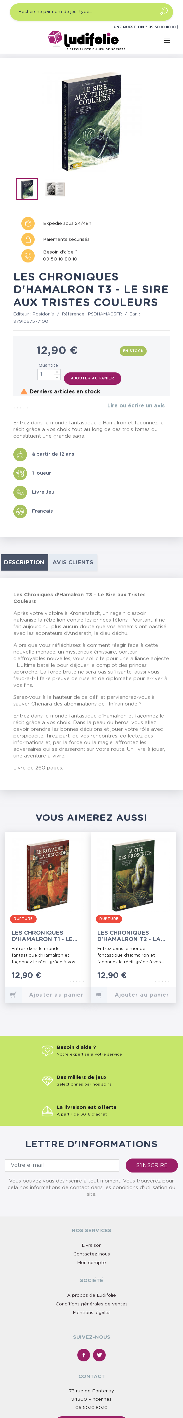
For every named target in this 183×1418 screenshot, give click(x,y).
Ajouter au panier (92, 378)
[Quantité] (49, 374)
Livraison (92, 1245)
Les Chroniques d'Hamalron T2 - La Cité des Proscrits (129, 936)
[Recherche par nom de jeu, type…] (91, 12)
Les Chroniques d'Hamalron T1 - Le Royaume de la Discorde (42, 936)
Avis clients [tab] (72, 562)
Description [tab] (24, 562)
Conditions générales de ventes (92, 1304)
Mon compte (91, 1262)
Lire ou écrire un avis (136, 405)
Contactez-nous (91, 1254)
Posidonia (43, 314)
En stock (133, 351)
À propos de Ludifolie (91, 1295)
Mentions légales (92, 1312)
